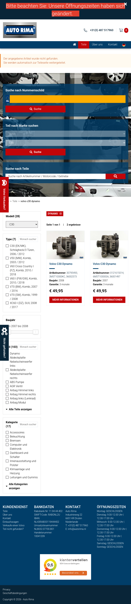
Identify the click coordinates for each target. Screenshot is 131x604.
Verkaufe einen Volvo (14, 525)
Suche (35, 109)
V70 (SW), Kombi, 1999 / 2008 (23, 297)
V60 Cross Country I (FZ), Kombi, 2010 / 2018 (22, 270)
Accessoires (17, 432)
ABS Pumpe (17, 382)
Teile (83, 44)
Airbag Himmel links (22, 390)
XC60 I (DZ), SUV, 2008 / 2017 (23, 305)
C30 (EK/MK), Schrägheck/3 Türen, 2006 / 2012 (22, 250)
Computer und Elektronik (18, 446)
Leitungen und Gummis (24, 477)
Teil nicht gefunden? (13, 529)
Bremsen (15, 440)
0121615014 (116, 272)
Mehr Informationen (65, 299)
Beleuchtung (17, 436)
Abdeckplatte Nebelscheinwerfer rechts (21, 374)
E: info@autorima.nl (76, 529)
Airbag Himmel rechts (23, 394)
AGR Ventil (16, 386)
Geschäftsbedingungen (15, 593)
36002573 (71, 276)
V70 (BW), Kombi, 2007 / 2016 (23, 288)
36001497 (115, 276)
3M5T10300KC (57, 276)
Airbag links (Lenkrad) (23, 398)
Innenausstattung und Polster (23, 463)
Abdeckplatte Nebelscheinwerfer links (21, 361)
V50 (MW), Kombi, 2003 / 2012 (20, 260)
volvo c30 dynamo (30, 201)
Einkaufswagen (11, 521)
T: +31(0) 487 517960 (77, 525)
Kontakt (112, 44)
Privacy (6, 589)
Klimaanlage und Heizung (20, 471)
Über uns (97, 44)
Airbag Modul (18, 402)
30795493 (72, 272)
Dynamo (15, 353)
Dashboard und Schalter (19, 455)
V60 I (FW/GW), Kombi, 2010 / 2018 (23, 280)
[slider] (36, 331)
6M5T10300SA (101, 276)
